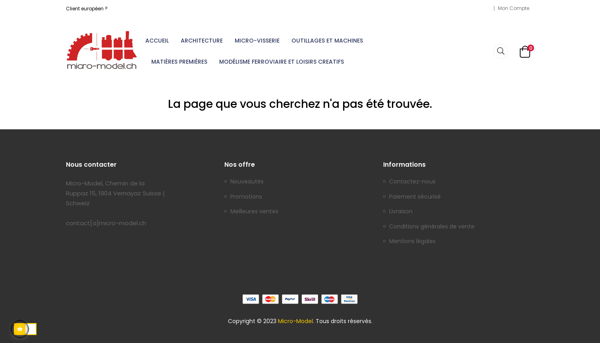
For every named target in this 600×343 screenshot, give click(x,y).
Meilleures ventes (254, 211)
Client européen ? (87, 8)
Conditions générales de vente (432, 226)
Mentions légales (412, 241)
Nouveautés (247, 181)
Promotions (246, 197)
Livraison (401, 211)
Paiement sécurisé (415, 197)
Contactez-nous (412, 181)
